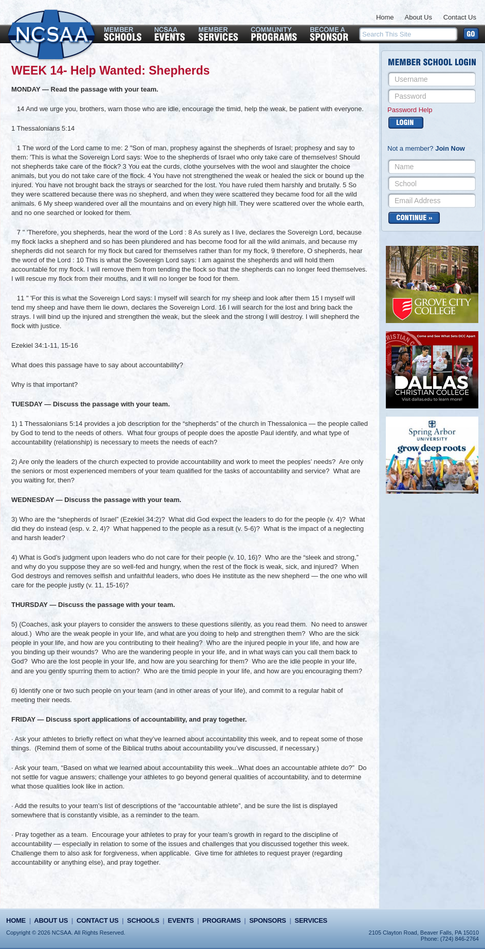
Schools (143, 920)
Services (311, 920)
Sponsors (267, 920)
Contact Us (459, 17)
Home (385, 17)
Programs (221, 920)
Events (181, 920)
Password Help (409, 110)
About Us (418, 17)
